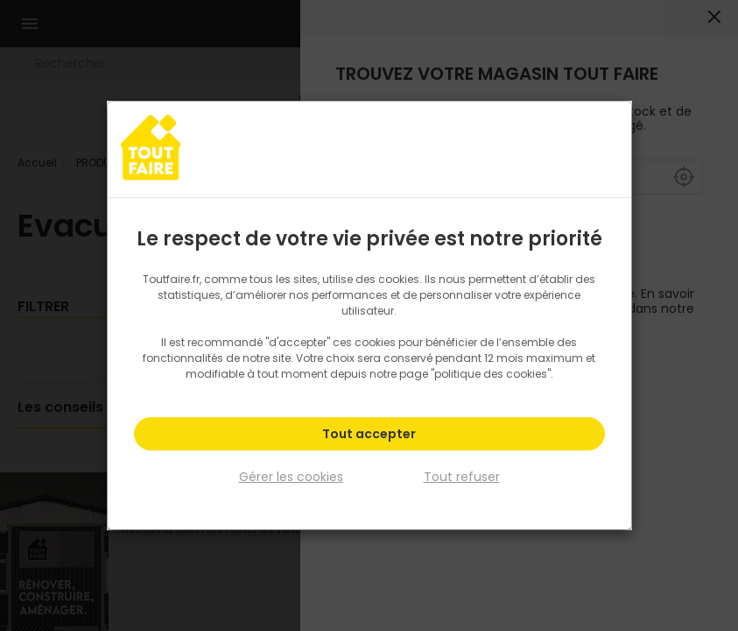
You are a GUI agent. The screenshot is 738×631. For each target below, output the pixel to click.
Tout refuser (462, 477)
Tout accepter (369, 434)
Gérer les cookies (291, 477)
